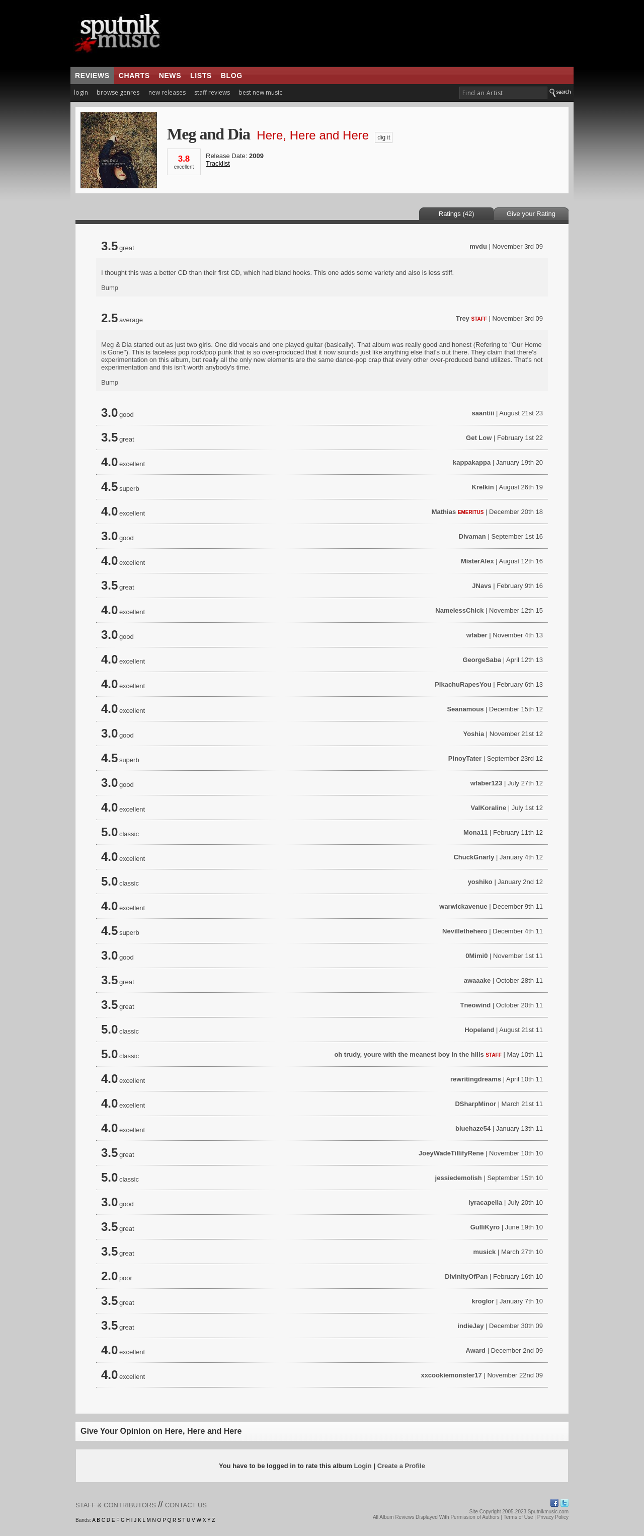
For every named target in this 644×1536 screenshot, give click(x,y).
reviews (92, 75)
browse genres (118, 92)
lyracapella (485, 1202)
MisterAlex (477, 561)
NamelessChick (459, 610)
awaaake (477, 980)
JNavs (481, 586)
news (170, 75)
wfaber (477, 635)
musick (484, 1252)
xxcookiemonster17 (451, 1375)
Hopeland (479, 1030)
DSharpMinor (475, 1104)
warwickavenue (463, 906)
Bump (109, 287)
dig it (383, 137)
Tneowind (475, 1005)
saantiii (483, 413)
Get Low (479, 438)
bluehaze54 (473, 1128)
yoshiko (480, 882)
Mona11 (475, 832)
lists (201, 75)
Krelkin (483, 487)
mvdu (478, 246)
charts (134, 75)
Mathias (444, 512)
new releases (167, 92)
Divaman (472, 536)
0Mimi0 (476, 956)
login (81, 92)
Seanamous (465, 709)
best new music (260, 92)
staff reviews (212, 92)
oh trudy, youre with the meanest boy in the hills (409, 1054)
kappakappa (472, 462)
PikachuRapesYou (463, 684)
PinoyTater (464, 758)
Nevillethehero (465, 931)
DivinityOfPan (466, 1276)
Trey (462, 318)
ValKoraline (488, 808)
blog (232, 75)
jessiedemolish (458, 1178)
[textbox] (503, 93)
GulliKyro (485, 1227)
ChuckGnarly (473, 857)
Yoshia (473, 734)
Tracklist (218, 163)
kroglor (483, 1301)
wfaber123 (486, 783)
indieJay (470, 1326)
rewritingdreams (475, 1079)
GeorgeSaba (482, 660)
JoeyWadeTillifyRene (451, 1153)
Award (476, 1350)
